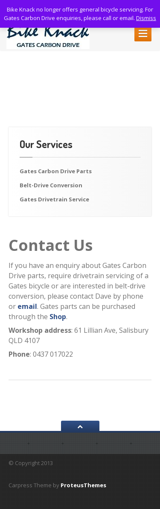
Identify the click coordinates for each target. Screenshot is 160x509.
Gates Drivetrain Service (54, 199)
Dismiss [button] (146, 18)
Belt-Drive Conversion (51, 185)
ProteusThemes (83, 485)
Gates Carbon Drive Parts (56, 171)
